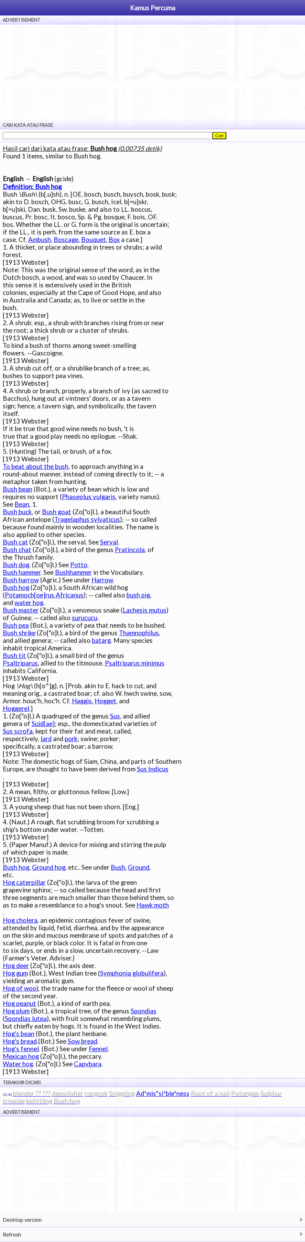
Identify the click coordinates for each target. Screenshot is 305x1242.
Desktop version (22, 1219)
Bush (118, 867)
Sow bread (82, 1041)
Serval (109, 542)
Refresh (12, 1234)
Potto (78, 565)
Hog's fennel (21, 1049)
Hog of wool (20, 988)
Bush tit (14, 655)
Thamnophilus (139, 633)
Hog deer (16, 965)
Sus (115, 716)
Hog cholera (20, 920)
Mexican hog (21, 1056)
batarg (101, 640)
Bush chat (17, 549)
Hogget (105, 701)
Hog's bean (18, 1033)
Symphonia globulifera (132, 973)
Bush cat (15, 542)
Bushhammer (73, 572)
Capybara (87, 1064)
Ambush (39, 239)
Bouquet (93, 239)
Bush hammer (22, 572)
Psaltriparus (20, 663)
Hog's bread (20, 1041)
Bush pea (16, 625)
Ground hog (48, 867)
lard (46, 739)
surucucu (84, 618)
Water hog (18, 1064)
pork (71, 739)
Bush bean (17, 489)
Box (114, 239)
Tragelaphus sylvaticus (87, 519)
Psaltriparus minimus (134, 663)
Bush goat (56, 512)
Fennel (98, 1049)
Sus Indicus (152, 769)
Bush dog (16, 565)
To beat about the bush (35, 466)
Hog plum (16, 1011)
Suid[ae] (43, 723)
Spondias (143, 1011)
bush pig (138, 595)
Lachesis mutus (144, 610)
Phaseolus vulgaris (89, 497)
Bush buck (17, 512)
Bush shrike (19, 633)
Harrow (102, 580)
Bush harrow (21, 580)
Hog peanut (19, 1003)
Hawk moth (153, 905)
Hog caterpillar (24, 882)
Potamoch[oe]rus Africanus (44, 595)
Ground (138, 867)
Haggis (82, 701)
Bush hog (16, 587)
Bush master (21, 610)
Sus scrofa (18, 731)
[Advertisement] (152, 72)
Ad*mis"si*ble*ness (162, 1093)
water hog (28, 602)
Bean (21, 504)
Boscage (66, 239)
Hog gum (15, 973)
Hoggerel (16, 708)
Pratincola (130, 549)
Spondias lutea (26, 1018)
